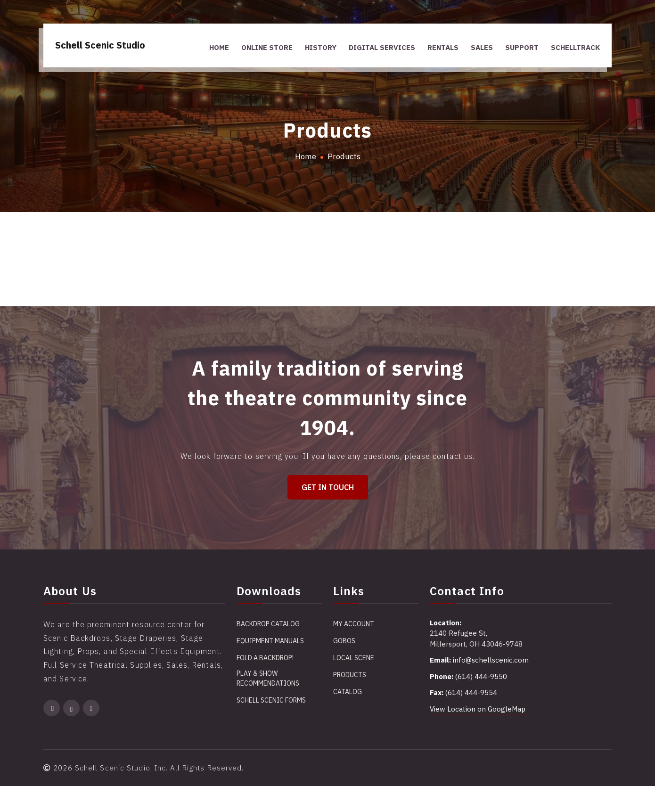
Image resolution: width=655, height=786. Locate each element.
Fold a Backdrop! (265, 658)
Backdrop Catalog (268, 624)
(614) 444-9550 (481, 676)
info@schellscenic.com (491, 659)
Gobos (344, 641)
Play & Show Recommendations (268, 678)
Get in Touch (328, 487)
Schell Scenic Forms (271, 700)
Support (522, 47)
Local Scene (353, 658)
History (320, 47)
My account (353, 624)
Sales (482, 47)
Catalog (347, 692)
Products (349, 675)
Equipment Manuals (270, 641)
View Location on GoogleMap (477, 708)
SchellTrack (575, 47)
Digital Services (382, 47)
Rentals (442, 47)
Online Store (267, 47)
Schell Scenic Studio (100, 45)
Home (219, 47)
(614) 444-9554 (471, 692)
